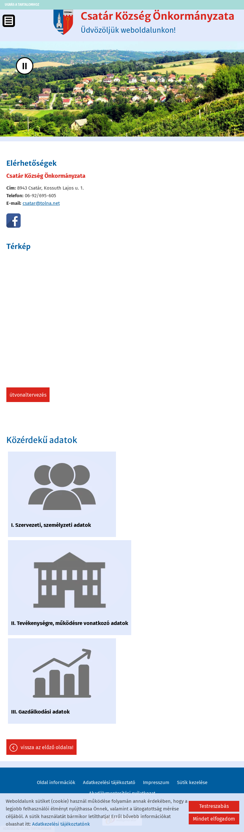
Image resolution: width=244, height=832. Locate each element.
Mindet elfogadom (214, 819)
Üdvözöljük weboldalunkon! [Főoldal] (157, 22)
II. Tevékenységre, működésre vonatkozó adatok (69, 623)
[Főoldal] (63, 22)
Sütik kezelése (192, 782)
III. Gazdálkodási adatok (40, 711)
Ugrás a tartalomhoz (22, 5)
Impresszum (156, 782)
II (24, 66)
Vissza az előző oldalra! (47, 747)
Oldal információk (56, 782)
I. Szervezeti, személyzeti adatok (51, 525)
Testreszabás (214, 806)
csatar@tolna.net (41, 203)
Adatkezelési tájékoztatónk (61, 824)
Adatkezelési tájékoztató (109, 782)
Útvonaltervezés (28, 395)
